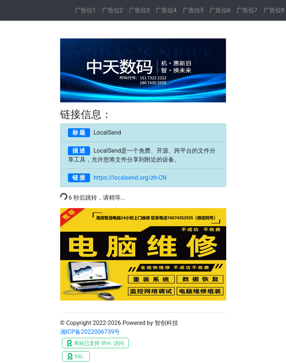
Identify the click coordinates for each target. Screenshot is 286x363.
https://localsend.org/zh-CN (117, 177)
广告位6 (220, 10)
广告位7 (247, 10)
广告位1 (85, 10)
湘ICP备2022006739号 (90, 331)
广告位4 (166, 10)
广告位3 (139, 10)
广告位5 (193, 10)
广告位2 (112, 10)
